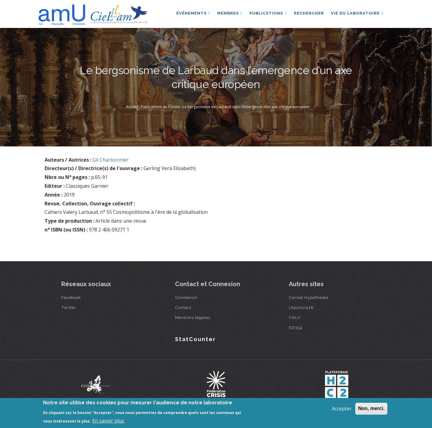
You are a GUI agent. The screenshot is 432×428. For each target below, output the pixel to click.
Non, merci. (371, 408)
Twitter (68, 307)
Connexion (186, 297)
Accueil (132, 106)
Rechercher (309, 13)
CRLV (295, 317)
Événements (193, 13)
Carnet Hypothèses (309, 297)
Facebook (71, 297)
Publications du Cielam (160, 106)
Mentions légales (192, 317)
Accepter (342, 408)
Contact (183, 307)
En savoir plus (108, 420)
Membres (229, 13)
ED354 (295, 327)
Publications (267, 13)
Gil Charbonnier (111, 159)
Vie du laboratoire (357, 13)
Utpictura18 (301, 307)
